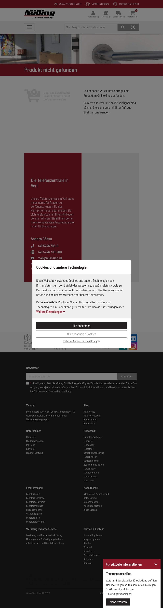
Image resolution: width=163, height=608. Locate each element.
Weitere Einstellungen (50, 312)
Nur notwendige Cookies (81, 334)
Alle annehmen (81, 326)
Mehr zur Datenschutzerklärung (81, 341)
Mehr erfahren (118, 602)
